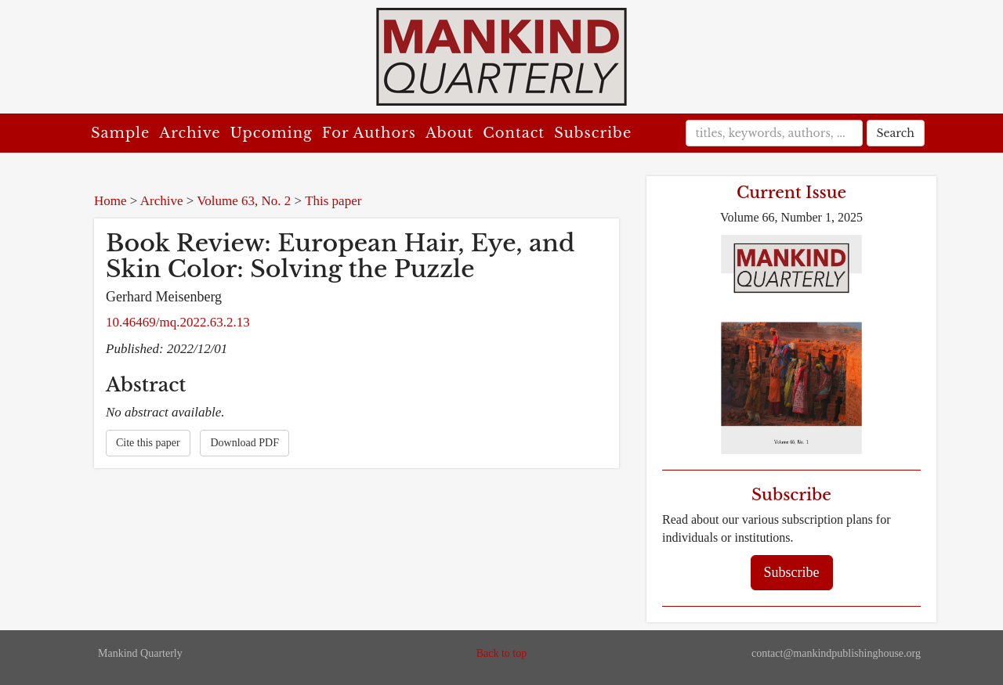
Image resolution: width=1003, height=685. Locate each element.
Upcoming (271, 133)
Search (895, 133)
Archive (189, 133)
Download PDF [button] (244, 443)
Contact (514, 133)
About (449, 133)
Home (110, 200)
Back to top (501, 653)
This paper (333, 200)
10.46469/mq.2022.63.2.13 (178, 322)
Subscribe (593, 133)
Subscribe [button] (792, 572)
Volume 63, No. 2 (244, 200)
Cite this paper (148, 443)
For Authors (369, 133)
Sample (120, 133)
